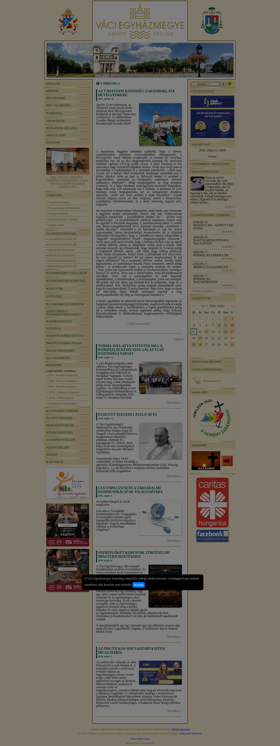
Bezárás (139, 584)
